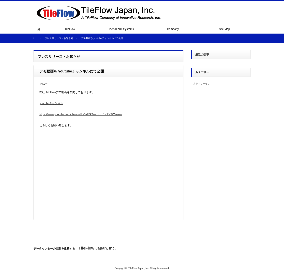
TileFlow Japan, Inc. (138, 268)
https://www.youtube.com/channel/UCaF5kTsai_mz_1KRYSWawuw (80, 114)
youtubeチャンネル (51, 103)
